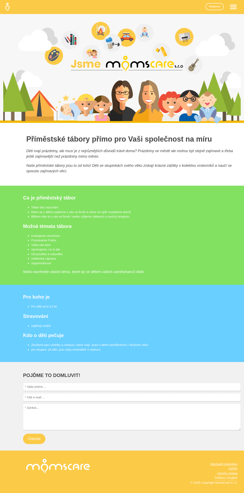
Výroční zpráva (227, 473)
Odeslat (34, 439)
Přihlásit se (214, 6)
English (232, 477)
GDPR (233, 468)
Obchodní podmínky (223, 464)
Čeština (220, 477)
